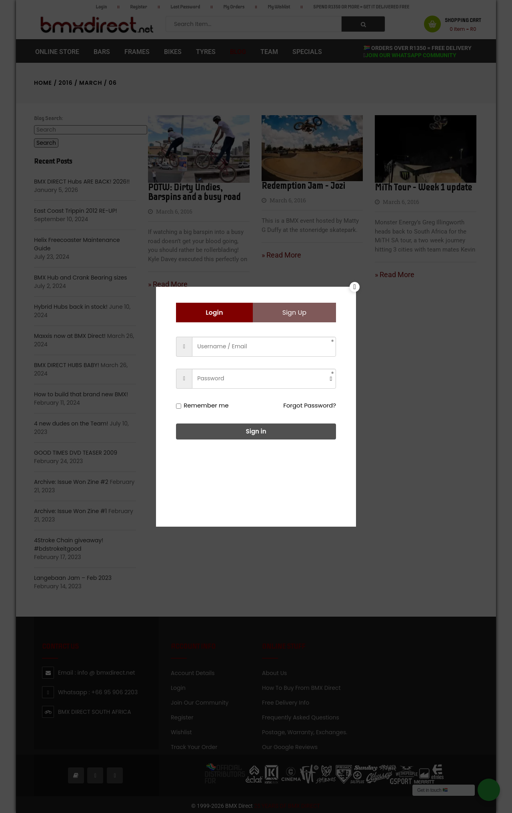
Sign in (256, 431)
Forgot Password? (309, 405)
